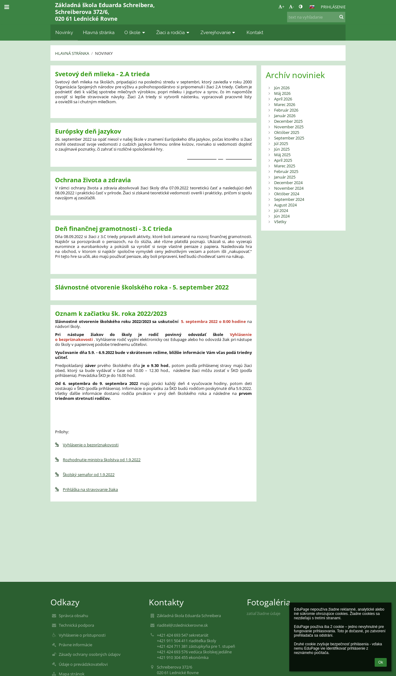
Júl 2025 (281, 143)
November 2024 (288, 188)
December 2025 (288, 121)
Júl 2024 (281, 210)
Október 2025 (286, 132)
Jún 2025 (282, 149)
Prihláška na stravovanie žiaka (86, 489)
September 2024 (289, 199)
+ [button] (281, 6)
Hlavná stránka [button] (98, 32)
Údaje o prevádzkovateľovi (83, 664)
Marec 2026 (284, 104)
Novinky (104, 53)
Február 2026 (286, 110)
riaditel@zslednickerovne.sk (182, 625)
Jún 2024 (282, 216)
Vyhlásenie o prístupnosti (82, 635)
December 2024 (288, 182)
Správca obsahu (73, 615)
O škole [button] (135, 32)
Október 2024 (286, 194)
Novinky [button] (64, 32)
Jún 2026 (282, 88)
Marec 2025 (284, 166)
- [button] (291, 6)
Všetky (280, 221)
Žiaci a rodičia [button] (173, 32)
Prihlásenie (333, 7)
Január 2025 (284, 177)
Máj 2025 (282, 154)
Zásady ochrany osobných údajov (90, 654)
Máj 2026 (282, 93)
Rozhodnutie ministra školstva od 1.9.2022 (97, 459)
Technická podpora (76, 625)
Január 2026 (284, 115)
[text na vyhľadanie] (316, 17)
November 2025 (288, 127)
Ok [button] (380, 662)
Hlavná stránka (72, 53)
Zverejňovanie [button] (218, 32)
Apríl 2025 (283, 160)
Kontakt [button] (255, 32)
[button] (311, 7)
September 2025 (289, 138)
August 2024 (285, 205)
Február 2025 (286, 171)
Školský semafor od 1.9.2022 (84, 474)
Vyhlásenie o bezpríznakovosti (86, 445)
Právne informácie (75, 644)
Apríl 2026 (283, 99)
